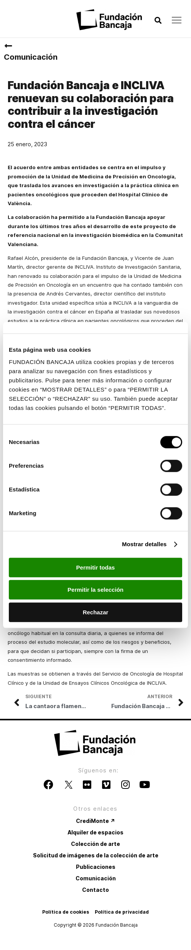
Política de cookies (65, 912)
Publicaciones (95, 866)
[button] (157, 20)
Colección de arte (95, 844)
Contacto (95, 889)
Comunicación (31, 57)
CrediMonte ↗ (95, 821)
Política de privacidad (122, 912)
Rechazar (96, 612)
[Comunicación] (8, 46)
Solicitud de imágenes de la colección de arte (95, 855)
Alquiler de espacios (95, 832)
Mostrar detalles (144, 544)
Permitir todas (95, 567)
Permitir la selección (95, 589)
